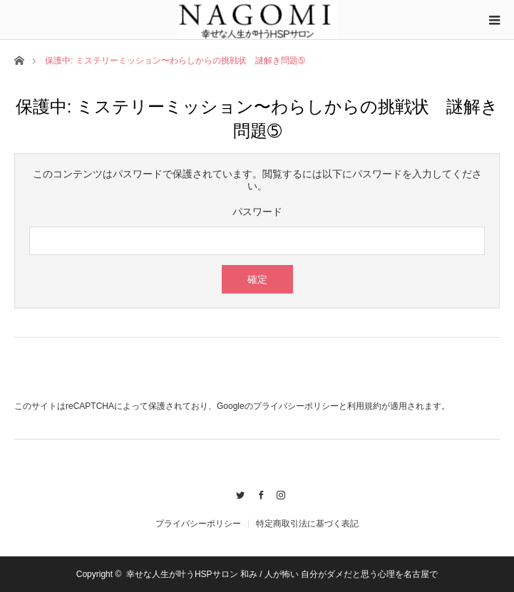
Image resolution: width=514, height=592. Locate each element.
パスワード (257, 212)
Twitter (236, 493)
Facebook (257, 493)
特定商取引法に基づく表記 (307, 523)
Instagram (278, 493)
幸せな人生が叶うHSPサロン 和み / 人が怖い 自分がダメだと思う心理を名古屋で (282, 574)
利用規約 (364, 406)
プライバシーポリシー (296, 406)
